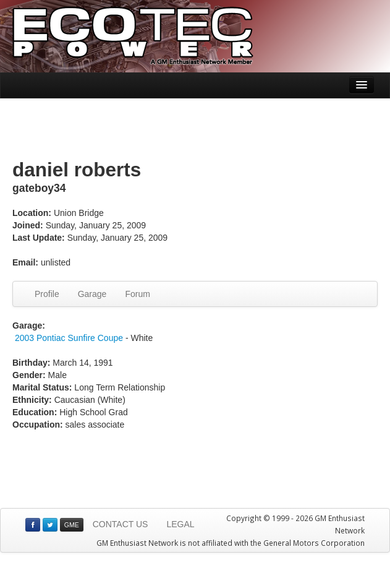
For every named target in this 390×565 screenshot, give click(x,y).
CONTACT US (120, 524)
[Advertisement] (195, 129)
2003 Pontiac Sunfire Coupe (69, 338)
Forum (137, 294)
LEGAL (180, 524)
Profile (47, 294)
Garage (92, 294)
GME (71, 524)
